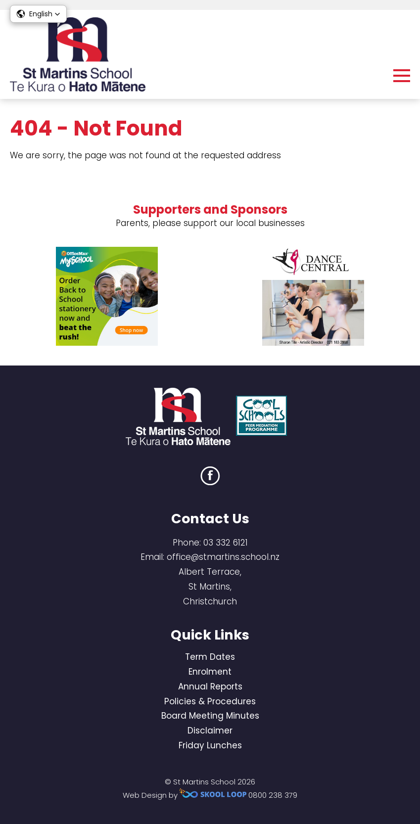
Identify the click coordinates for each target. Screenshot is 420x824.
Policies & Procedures (210, 701)
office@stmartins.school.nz (223, 557)
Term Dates (210, 657)
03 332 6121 (225, 543)
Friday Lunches (210, 745)
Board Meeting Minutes (210, 716)
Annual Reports (210, 686)
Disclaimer (210, 730)
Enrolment (210, 672)
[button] (38, 13)
